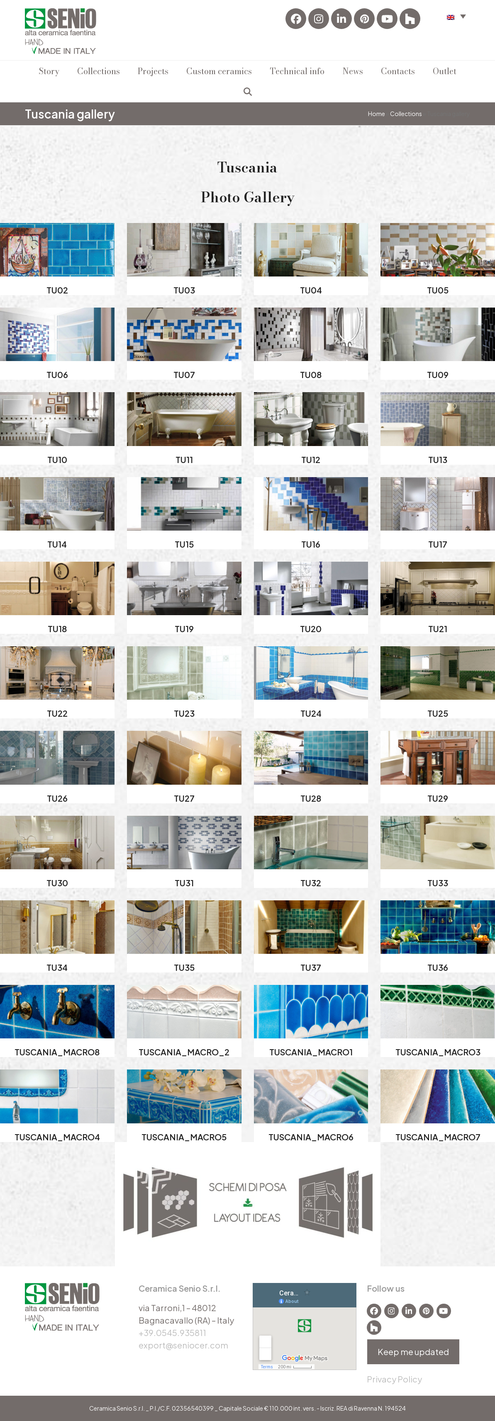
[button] (456, 16)
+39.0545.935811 (172, 1332)
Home (376, 113)
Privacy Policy (394, 1379)
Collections (406, 113)
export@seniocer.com (183, 1345)
